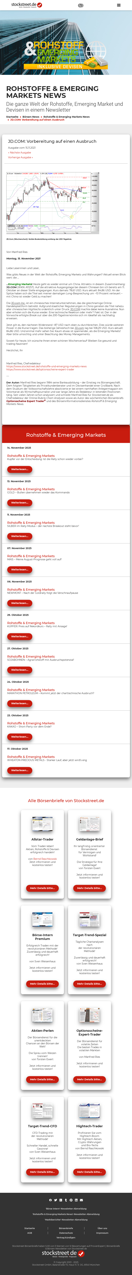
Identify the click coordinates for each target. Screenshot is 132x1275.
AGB (29, 1233)
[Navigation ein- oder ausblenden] (118, 5)
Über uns (102, 1228)
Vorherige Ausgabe (19, 157)
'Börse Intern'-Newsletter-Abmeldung (66, 1208)
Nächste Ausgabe (20, 152)
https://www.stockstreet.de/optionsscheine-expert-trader (40, 369)
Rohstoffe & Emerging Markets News (66, 116)
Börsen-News (31, 116)
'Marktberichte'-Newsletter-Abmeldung (66, 1219)
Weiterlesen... (19, 469)
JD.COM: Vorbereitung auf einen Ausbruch (37, 119)
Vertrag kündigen (66, 1237)
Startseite (12, 116)
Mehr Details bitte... (42, 888)
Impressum (102, 1233)
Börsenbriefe (66, 1228)
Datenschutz (66, 1233)
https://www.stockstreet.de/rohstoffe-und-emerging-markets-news (46, 366)
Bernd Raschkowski (45, 858)
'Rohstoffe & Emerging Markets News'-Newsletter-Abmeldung (66, 1214)
